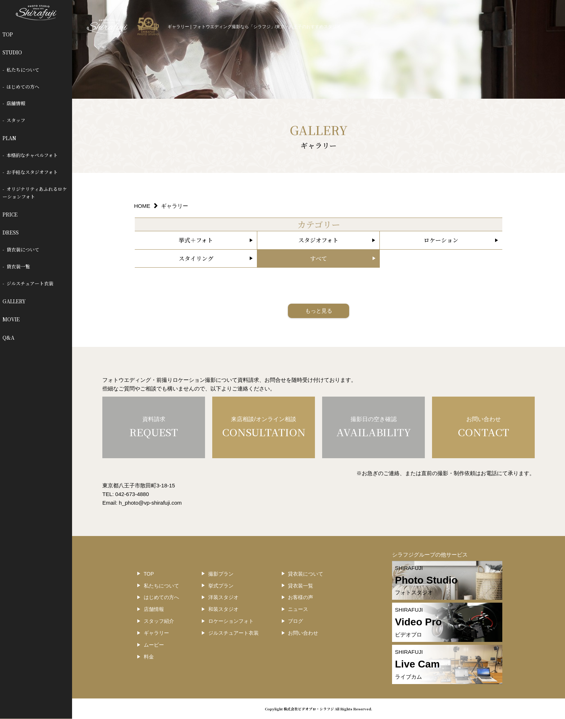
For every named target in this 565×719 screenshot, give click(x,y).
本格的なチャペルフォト (32, 155)
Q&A (8, 337)
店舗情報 (15, 103)
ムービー (154, 645)
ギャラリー (156, 633)
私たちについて (22, 69)
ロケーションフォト (231, 621)
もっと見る (318, 311)
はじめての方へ (22, 86)
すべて (318, 258)
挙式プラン (220, 586)
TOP (8, 34)
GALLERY (14, 301)
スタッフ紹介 (159, 621)
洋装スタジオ (223, 597)
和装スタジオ (223, 609)
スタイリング (196, 258)
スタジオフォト (318, 240)
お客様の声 (300, 597)
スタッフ (15, 120)
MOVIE (11, 319)
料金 (149, 657)
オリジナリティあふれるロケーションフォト (35, 193)
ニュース (298, 609)
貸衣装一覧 (18, 266)
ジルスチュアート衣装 (29, 283)
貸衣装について (22, 249)
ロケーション (441, 240)
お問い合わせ (303, 633)
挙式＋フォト (196, 240)
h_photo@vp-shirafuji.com (150, 503)
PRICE (10, 214)
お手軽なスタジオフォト (32, 172)
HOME (142, 206)
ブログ (295, 621)
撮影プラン (220, 574)
